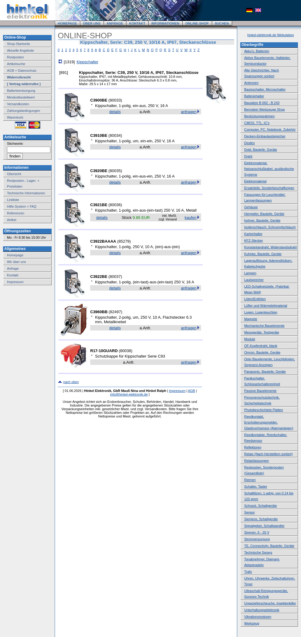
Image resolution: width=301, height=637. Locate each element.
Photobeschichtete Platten (263, 410)
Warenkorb (15, 117)
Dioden (249, 143)
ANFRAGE (115, 23)
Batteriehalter (254, 96)
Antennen (251, 83)
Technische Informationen (26, 193)
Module (249, 339)
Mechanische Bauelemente (264, 325)
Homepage (15, 255)
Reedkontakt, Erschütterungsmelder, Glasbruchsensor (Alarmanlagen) (268, 422)
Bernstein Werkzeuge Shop (264, 109)
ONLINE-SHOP (196, 23)
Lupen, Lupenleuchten (260, 312)
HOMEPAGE (67, 23)
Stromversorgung (257, 539)
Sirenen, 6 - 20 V (256, 532)
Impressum (15, 282)
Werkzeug (251, 623)
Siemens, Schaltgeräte (261, 519)
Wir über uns (16, 262)
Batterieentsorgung (21, 90)
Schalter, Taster (255, 486)
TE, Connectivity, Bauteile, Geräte (269, 546)
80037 (115, 276)
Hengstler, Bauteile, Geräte (264, 214)
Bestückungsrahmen (259, 116)
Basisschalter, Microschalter (265, 89)
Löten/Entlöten (255, 299)
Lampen (250, 273)
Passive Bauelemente (260, 391)
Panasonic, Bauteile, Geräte (265, 371)
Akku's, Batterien (256, 51)
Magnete (250, 319)
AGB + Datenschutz (21, 70)
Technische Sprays (258, 552)
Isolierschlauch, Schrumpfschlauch (270, 227)
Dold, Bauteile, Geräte (260, 149)
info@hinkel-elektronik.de (129, 394)
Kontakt (12, 275)
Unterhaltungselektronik (261, 610)
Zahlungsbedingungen (23, 111)
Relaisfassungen (256, 460)
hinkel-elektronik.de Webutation (270, 35)
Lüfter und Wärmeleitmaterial (265, 305)
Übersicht (14, 174)
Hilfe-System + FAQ (21, 206)
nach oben (71, 382)
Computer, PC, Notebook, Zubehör (270, 129)
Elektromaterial (255, 181)
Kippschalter (87, 62)
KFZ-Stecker (253, 240)
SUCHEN (222, 23)
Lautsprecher (254, 280)
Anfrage (13, 268)
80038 (125, 350)
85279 (123, 241)
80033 (115, 100)
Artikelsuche (16, 64)
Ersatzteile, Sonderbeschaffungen (269, 188)
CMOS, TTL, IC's (256, 123)
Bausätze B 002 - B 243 (261, 103)
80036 (115, 205)
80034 (115, 135)
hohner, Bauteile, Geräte (262, 220)
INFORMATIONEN (165, 23)
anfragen (189, 111)
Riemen (250, 480)
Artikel (11, 220)
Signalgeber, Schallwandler (264, 526)
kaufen (191, 217)
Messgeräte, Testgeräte (261, 332)
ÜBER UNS (91, 23)
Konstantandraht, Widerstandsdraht (270, 247)
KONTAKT (137, 23)
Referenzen (15, 213)
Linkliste (13, 200)
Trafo (248, 571)
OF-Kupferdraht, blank (260, 346)
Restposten (15, 57)
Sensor (249, 512)
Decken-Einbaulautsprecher (265, 136)
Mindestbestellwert (21, 97)
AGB (191, 391)
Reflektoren (252, 447)
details (115, 111)
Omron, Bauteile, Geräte (262, 352)
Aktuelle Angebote (20, 50)
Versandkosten (18, 104)
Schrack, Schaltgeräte (260, 505)
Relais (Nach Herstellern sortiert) (268, 454)
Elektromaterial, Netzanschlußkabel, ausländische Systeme (269, 168)
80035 (115, 170)
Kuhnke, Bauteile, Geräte (263, 254)
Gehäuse (251, 207)
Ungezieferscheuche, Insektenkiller (270, 603)
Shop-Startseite (18, 44)
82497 (115, 312)
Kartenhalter (253, 234)
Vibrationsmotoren (257, 616)
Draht (248, 156)
